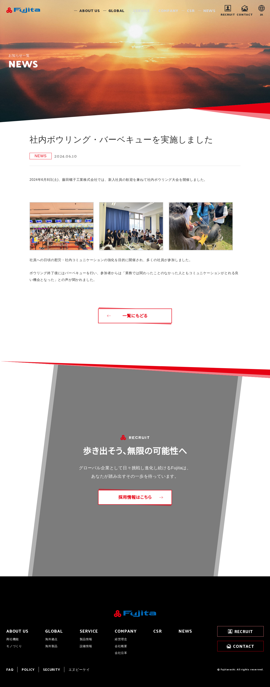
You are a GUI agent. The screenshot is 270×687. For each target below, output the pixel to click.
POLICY (28, 669)
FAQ (9, 669)
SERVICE (89, 631)
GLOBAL (54, 631)
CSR (157, 631)
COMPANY (126, 631)
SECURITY (51, 669)
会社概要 (121, 646)
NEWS (185, 631)
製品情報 (86, 639)
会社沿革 (121, 653)
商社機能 (12, 639)
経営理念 (121, 639)
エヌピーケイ (79, 669)
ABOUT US (17, 631)
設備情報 (86, 646)
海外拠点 (51, 639)
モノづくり (14, 646)
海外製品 (51, 646)
